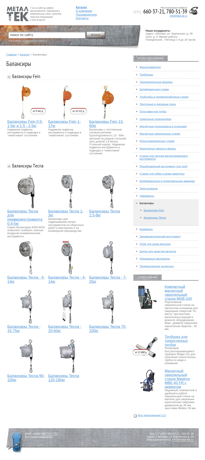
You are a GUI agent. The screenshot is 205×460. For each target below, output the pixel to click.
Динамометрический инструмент (160, 236)
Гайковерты (147, 196)
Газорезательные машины (156, 82)
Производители (86, 14)
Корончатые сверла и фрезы (158, 148)
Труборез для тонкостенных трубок (176, 341)
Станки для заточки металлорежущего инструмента (164, 157)
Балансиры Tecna (155, 217)
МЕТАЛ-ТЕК (50, 433)
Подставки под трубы (153, 111)
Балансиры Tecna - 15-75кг (23, 329)
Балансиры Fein (154, 210)
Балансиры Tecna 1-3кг (65, 213)
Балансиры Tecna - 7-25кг (108, 280)
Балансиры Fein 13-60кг (106, 124)
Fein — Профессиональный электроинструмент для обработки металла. (33, 9)
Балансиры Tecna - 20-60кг (64, 329)
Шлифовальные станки (154, 89)
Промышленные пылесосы (157, 266)
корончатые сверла (35, 40)
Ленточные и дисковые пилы (158, 104)
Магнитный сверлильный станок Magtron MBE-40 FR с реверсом (177, 379)
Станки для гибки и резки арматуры (162, 173)
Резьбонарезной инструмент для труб (163, 166)
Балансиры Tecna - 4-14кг (26, 280)
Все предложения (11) (152, 415)
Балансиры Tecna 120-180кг (63, 378)
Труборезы (146, 74)
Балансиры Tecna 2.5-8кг (104, 213)
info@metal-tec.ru (178, 16)
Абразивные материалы (155, 258)
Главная (11, 54)
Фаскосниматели (150, 67)
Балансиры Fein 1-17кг (64, 124)
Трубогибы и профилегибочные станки (164, 96)
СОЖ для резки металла (155, 244)
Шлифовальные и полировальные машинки (167, 181)
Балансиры (147, 203)
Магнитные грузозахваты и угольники (163, 126)
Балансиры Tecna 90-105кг (26, 378)
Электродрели (149, 188)
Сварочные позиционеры (155, 119)
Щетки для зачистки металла (158, 251)
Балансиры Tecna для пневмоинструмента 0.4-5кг (24, 217)
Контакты (82, 18)
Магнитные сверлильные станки (160, 133)
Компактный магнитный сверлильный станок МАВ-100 (178, 293)
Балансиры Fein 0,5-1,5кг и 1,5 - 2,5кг (25, 124)
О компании (84, 11)
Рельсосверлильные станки (157, 141)
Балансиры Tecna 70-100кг (107, 329)
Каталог (24, 54)
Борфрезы (146, 229)
